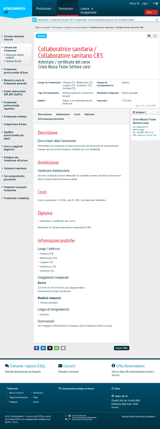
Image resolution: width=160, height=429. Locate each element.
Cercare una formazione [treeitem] (10, 49)
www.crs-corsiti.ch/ (147, 135)
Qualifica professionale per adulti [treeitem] (14, 135)
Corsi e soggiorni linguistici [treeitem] (13, 148)
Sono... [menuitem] (151, 12)
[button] (36, 348)
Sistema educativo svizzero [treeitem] (14, 38)
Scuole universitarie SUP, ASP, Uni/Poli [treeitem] (15, 93)
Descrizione (45, 114)
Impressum (150, 416)
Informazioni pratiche (51, 118)
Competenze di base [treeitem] (15, 124)
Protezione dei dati (137, 416)
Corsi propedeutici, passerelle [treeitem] (14, 177)
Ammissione (63, 114)
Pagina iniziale (42, 27)
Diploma (89, 114)
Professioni (13, 401)
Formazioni (57, 27)
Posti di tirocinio (16, 392)
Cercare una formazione (76, 27)
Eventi (36, 401)
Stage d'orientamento (18, 397)
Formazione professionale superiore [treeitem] (11, 106)
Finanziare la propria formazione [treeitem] (15, 188)
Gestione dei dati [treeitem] (14, 61)
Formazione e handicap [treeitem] (16, 198)
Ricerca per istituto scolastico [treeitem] (15, 56)
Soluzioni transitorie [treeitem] (15, 168)
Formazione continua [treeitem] (15, 116)
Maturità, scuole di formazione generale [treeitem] (15, 82)
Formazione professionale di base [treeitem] (16, 70)
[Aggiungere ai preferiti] (155, 36)
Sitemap (125, 416)
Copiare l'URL (121, 348)
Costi (77, 114)
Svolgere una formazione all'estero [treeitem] (16, 159)
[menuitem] (45, 8)
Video (35, 397)
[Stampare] (149, 36)
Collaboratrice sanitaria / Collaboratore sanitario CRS (117, 27)
